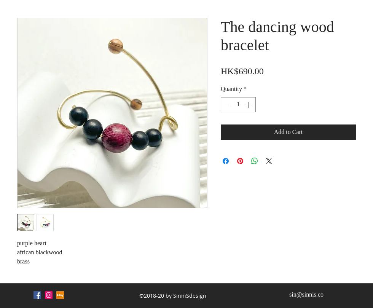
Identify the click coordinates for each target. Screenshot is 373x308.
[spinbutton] (238, 104)
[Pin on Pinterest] (240, 161)
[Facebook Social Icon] (37, 295)
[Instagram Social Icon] (49, 295)
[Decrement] (227, 104)
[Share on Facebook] (225, 161)
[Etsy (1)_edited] (60, 295)
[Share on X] (269, 161)
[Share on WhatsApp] (254, 161)
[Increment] (249, 104)
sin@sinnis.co (306, 294)
